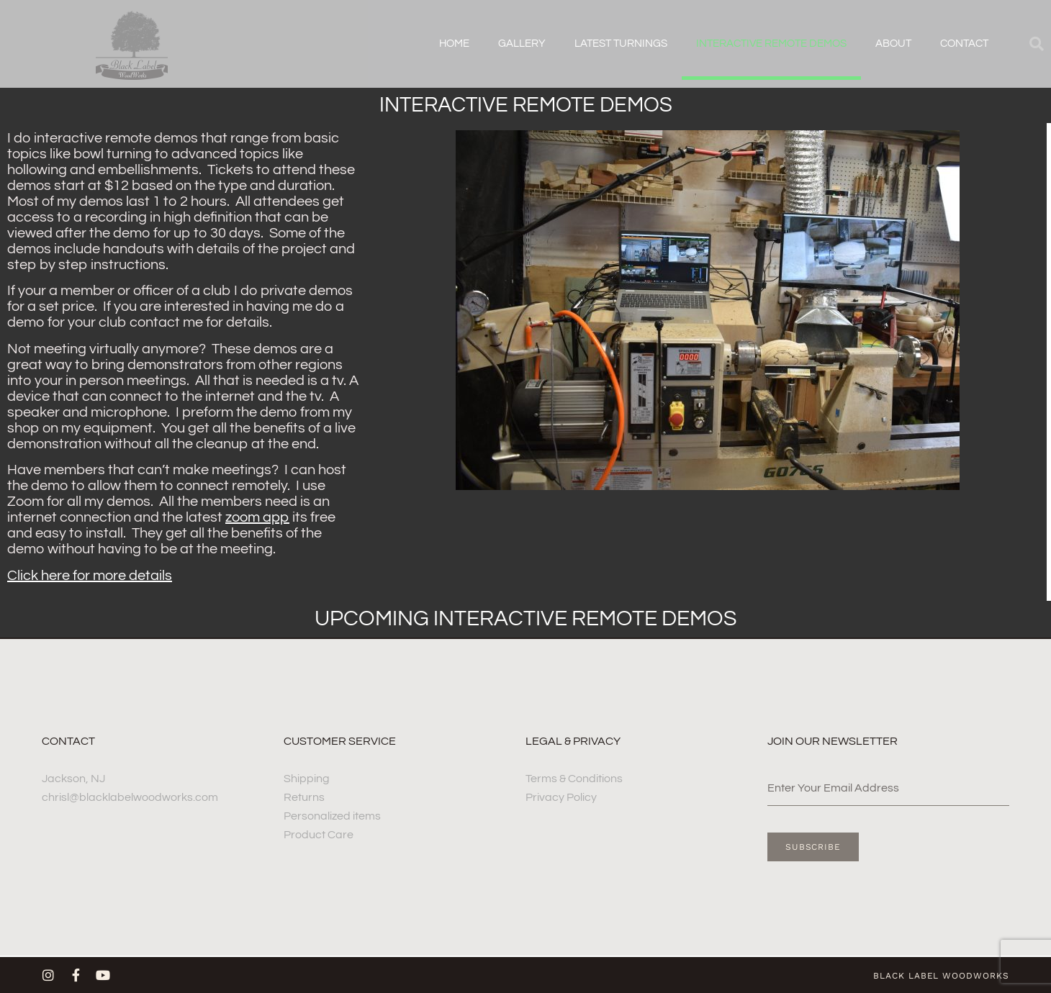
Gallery (522, 43)
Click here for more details (89, 575)
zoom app (257, 517)
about (893, 43)
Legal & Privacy (573, 741)
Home (454, 43)
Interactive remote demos (771, 43)
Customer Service (340, 741)
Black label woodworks (941, 976)
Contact (964, 43)
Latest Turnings (620, 43)
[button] (1036, 44)
